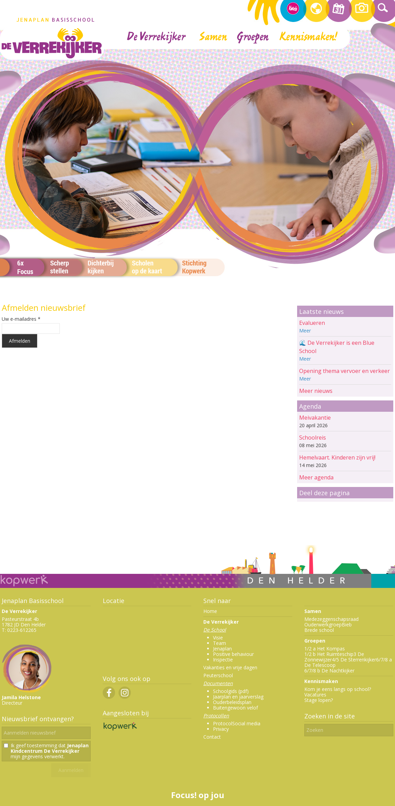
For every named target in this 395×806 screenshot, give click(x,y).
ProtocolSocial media (236, 723)
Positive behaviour (233, 654)
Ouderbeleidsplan (232, 702)
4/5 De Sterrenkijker (354, 659)
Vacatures (315, 694)
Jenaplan (222, 648)
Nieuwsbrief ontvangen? (38, 719)
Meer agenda (316, 477)
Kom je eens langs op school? (337, 689)
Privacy (221, 729)
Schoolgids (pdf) (231, 691)
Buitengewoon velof (235, 707)
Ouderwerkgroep (323, 624)
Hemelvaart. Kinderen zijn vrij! (337, 457)
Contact (212, 737)
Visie (218, 637)
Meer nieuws (315, 391)
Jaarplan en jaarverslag (238, 696)
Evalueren (312, 323)
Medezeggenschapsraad (331, 619)
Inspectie (223, 659)
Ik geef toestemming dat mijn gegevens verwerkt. (50, 751)
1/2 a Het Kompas (324, 648)
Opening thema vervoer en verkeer (344, 371)
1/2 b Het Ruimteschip (328, 654)
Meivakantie (315, 417)
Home (210, 611)
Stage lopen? (318, 700)
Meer (305, 330)
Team (219, 643)
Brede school (319, 630)
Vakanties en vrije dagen (230, 667)
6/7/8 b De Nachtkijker (329, 670)
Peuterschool (218, 675)
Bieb (347, 624)
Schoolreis (312, 437)
